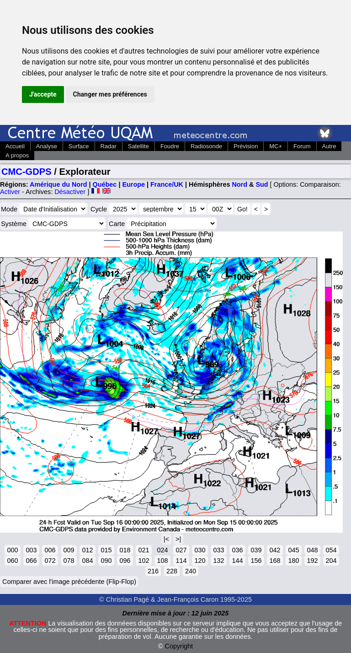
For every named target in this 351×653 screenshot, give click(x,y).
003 (31, 550)
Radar (109, 146)
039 (255, 550)
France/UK (166, 184)
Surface (79, 146)
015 (106, 550)
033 (218, 550)
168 (274, 560)
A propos (17, 155)
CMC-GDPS (26, 172)
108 (162, 560)
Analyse (46, 146)
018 (124, 550)
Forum (301, 146)
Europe (133, 184)
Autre (329, 146)
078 (68, 560)
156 (255, 560)
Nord (239, 184)
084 (87, 560)
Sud (261, 184)
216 (153, 571)
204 (330, 560)
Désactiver (69, 191)
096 (124, 560)
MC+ (275, 146)
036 (237, 550)
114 (181, 560)
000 (12, 550)
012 (87, 550)
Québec (105, 184)
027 (181, 550)
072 (49, 560)
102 (143, 560)
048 (312, 550)
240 (190, 571)
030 (199, 550)
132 (218, 560)
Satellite (138, 146)
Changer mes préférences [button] (110, 94)
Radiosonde (206, 146)
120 (199, 560)
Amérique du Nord (58, 184)
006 (49, 550)
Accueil (15, 146)
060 (12, 560)
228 (171, 571)
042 (274, 550)
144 (237, 560)
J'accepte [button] (43, 94)
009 (68, 550)
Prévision (246, 146)
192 (312, 560)
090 (106, 560)
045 (293, 550)
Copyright (179, 646)
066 (31, 560)
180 (293, 560)
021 (143, 550)
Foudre (169, 146)
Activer (10, 191)
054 (330, 550)
